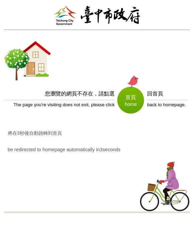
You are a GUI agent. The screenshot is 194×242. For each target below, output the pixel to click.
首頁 (130, 97)
